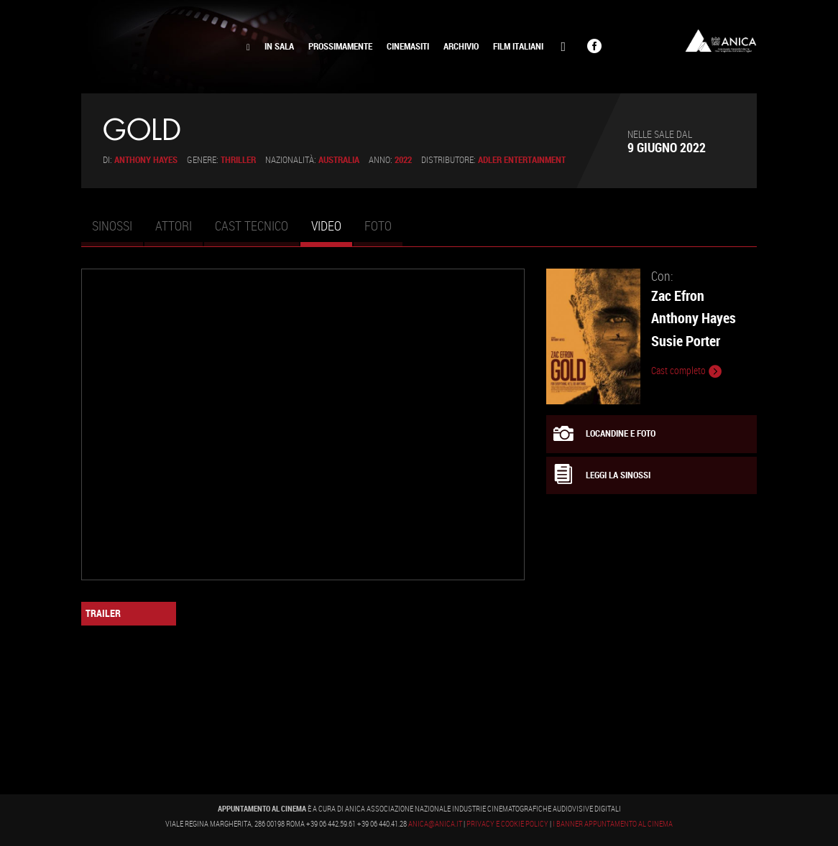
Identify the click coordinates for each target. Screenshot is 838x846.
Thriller (238, 160)
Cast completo (686, 371)
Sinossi (112, 225)
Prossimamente (340, 46)
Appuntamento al (160, 46)
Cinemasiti (408, 46)
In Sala (279, 46)
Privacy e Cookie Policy (507, 824)
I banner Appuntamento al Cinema (613, 824)
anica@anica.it (435, 824)
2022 (403, 160)
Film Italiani (518, 46)
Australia (338, 160)
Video (331, 232)
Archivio (461, 46)
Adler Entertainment (522, 160)
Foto (378, 225)
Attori (173, 225)
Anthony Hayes (146, 160)
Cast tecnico (251, 225)
